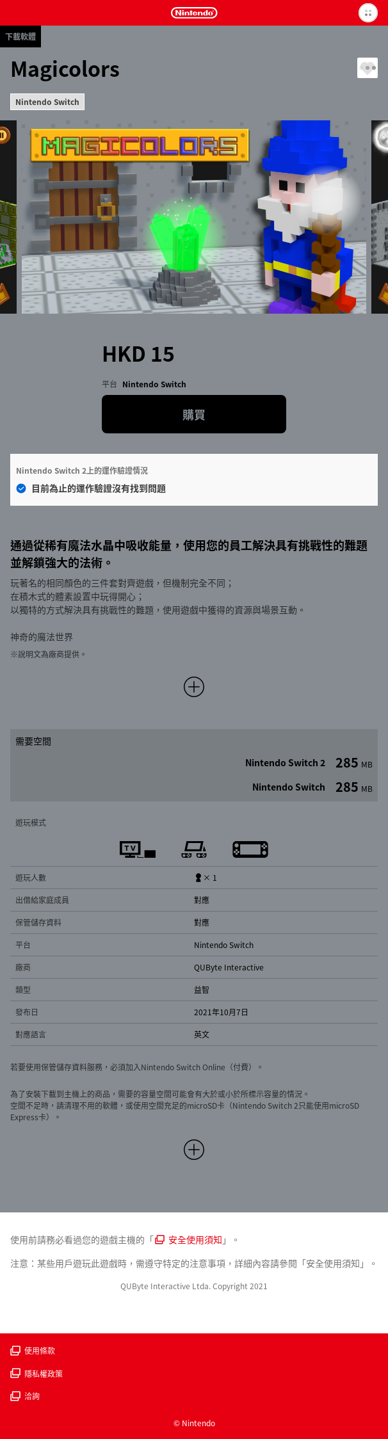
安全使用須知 (188, 1239)
